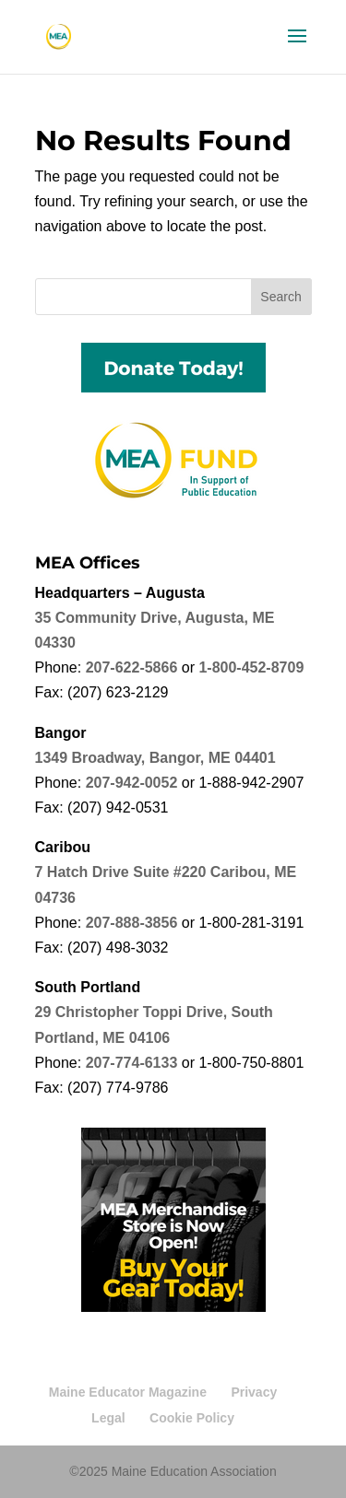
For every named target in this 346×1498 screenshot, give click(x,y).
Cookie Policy (191, 1417)
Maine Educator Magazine (128, 1392)
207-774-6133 (132, 1063)
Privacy (254, 1392)
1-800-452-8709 (251, 667)
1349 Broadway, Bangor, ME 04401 (155, 758)
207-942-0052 (132, 782)
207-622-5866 (132, 667)
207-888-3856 (132, 922)
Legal (108, 1417)
